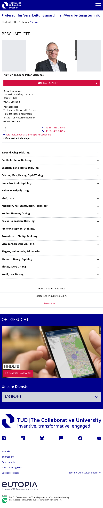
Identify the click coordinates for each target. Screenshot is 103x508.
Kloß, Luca (8, 198)
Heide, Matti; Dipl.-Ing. (15, 191)
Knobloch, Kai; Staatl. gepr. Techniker (25, 206)
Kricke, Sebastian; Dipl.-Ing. (18, 221)
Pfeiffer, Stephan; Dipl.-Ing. (18, 229)
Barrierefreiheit (10, 473)
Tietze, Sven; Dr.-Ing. (14, 267)
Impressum (8, 457)
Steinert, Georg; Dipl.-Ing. (17, 259)
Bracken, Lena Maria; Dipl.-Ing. (20, 168)
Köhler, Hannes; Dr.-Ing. (16, 214)
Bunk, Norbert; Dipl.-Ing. (17, 183)
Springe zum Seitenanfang (83, 473)
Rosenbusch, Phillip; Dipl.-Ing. (20, 236)
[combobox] (51, 397)
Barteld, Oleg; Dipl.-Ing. (16, 153)
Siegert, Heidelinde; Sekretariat (21, 251)
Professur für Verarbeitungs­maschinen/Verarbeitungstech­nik (51, 15)
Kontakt (6, 452)
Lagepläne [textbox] (13, 396)
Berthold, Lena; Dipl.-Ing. (17, 160)
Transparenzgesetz (12, 468)
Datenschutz (8, 462)
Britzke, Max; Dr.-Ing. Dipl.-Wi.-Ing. (22, 175)
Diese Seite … (50, 304)
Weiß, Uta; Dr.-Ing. (13, 274)
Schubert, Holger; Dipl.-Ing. (18, 244)
